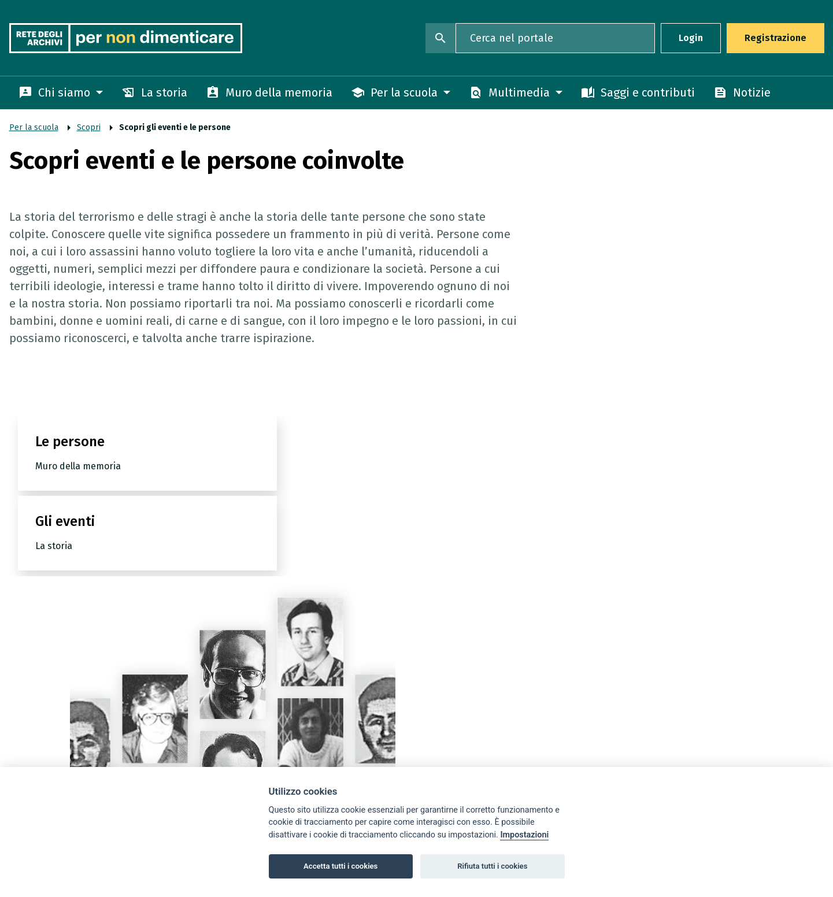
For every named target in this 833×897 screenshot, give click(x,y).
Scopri (89, 127)
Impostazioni (524, 835)
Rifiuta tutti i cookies (492, 866)
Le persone (70, 459)
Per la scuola (33, 127)
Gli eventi (307, 459)
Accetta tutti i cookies (340, 866)
